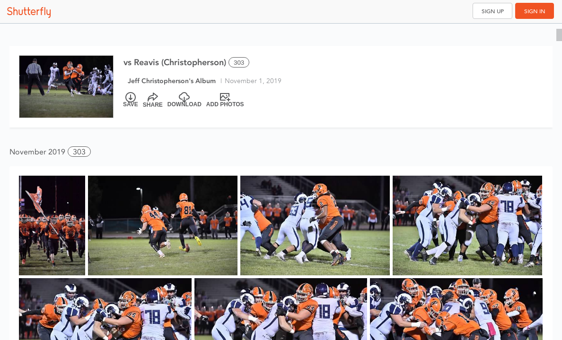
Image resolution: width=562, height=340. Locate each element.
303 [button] (79, 151)
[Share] (153, 100)
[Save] (130, 100)
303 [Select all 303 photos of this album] (239, 62)
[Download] (184, 100)
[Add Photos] (225, 100)
